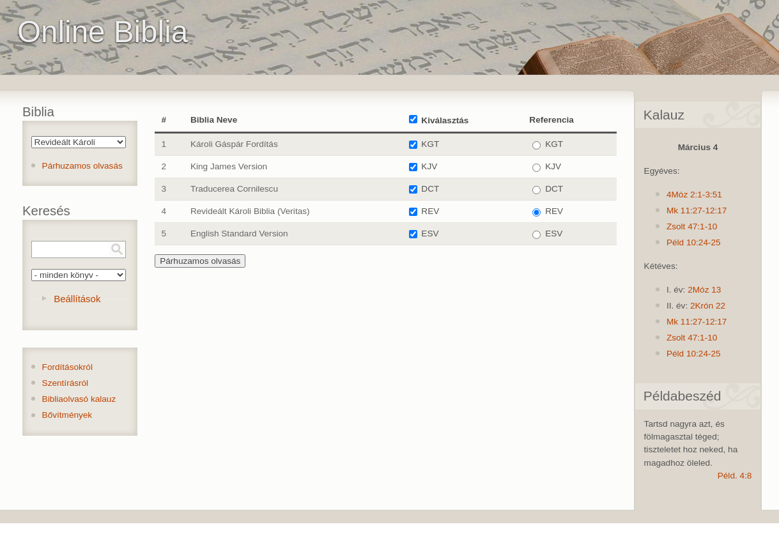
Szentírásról (65, 383)
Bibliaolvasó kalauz (79, 399)
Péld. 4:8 (735, 475)
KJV (429, 166)
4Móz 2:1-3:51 (694, 194)
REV (430, 211)
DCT (430, 189)
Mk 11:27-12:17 (697, 210)
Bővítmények (67, 415)
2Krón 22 (707, 305)
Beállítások (77, 298)
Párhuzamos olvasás (82, 166)
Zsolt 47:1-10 (692, 226)
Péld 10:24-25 (694, 242)
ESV (429, 233)
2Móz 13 (704, 290)
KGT (430, 144)
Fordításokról (67, 367)
